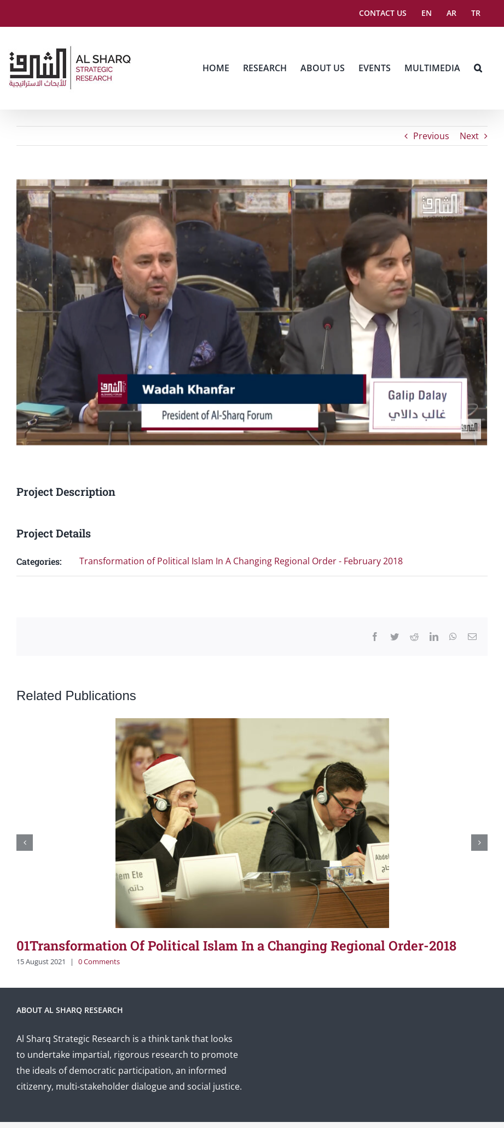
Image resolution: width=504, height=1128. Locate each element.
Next (469, 136)
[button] (478, 68)
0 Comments (99, 961)
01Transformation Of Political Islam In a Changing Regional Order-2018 (236, 945)
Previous (431, 136)
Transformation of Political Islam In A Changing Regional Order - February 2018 (241, 561)
